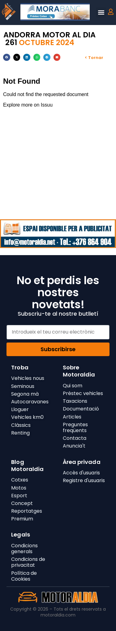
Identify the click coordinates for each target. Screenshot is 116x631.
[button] (101, 12)
